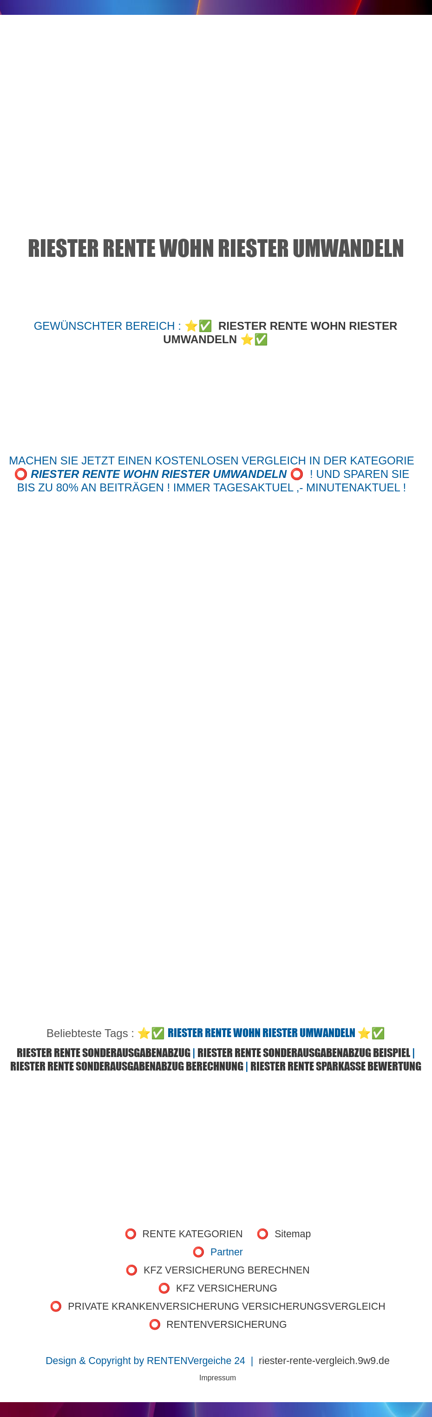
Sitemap (293, 1234)
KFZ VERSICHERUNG (226, 1288)
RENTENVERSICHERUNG (226, 1324)
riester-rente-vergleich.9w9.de (324, 1360)
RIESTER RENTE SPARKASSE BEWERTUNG (335, 1066)
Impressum (217, 1378)
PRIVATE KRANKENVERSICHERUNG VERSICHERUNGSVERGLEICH (226, 1306)
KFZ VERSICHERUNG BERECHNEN (226, 1270)
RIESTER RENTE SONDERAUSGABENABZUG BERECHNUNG (126, 1066)
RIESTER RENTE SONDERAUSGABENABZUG (103, 1052)
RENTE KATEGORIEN (193, 1234)
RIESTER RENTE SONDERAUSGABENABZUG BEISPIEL (303, 1052)
